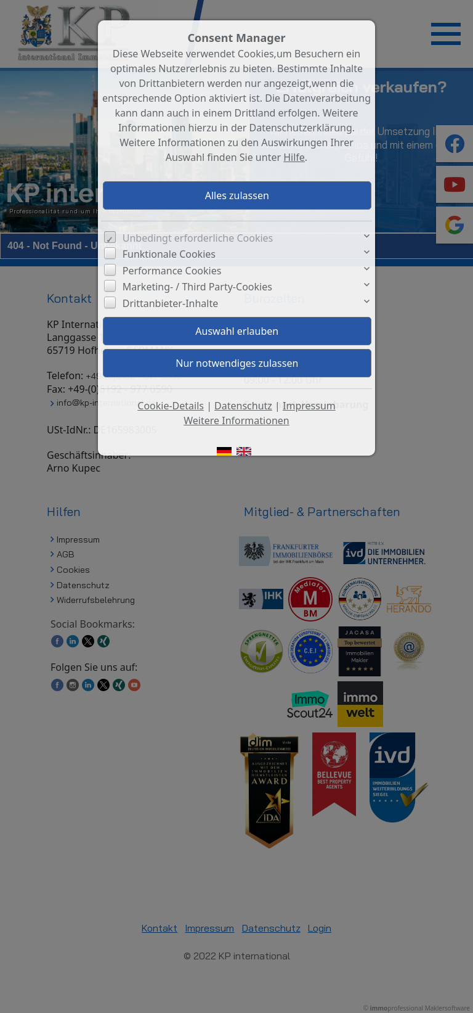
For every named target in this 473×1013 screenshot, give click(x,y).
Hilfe (294, 157)
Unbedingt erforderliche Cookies (198, 238)
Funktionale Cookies (169, 254)
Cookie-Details (170, 405)
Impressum (309, 405)
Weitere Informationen (236, 420)
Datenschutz (243, 405)
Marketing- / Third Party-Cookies (197, 286)
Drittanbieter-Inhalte (171, 303)
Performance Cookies (172, 270)
